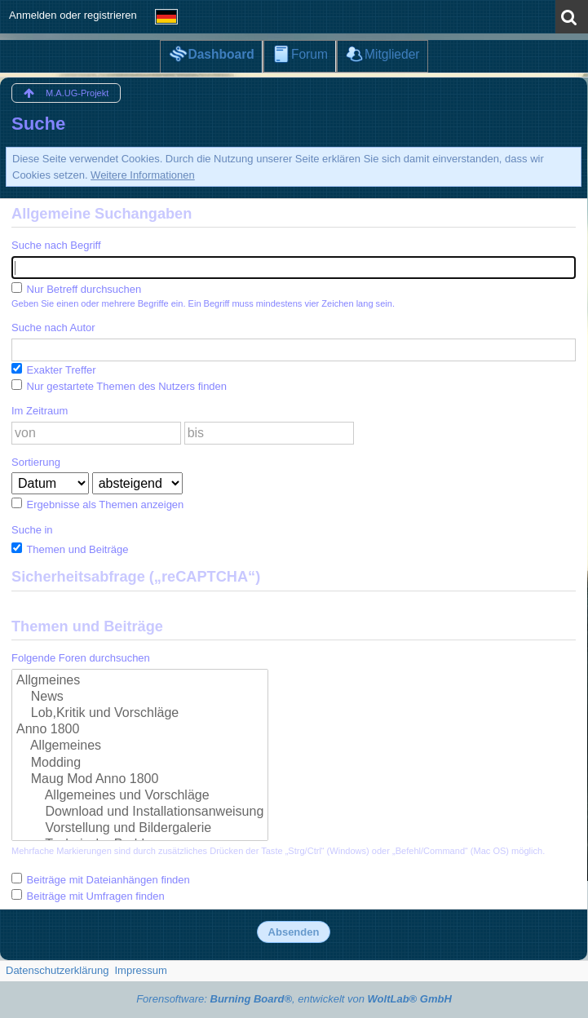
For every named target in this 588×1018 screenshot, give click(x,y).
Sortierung (35, 462)
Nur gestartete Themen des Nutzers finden (119, 385)
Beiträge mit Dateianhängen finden (100, 879)
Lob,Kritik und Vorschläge (140, 714)
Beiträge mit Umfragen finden (88, 895)
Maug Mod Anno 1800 (140, 780)
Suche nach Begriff (56, 245)
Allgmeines (140, 681)
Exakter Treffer (53, 369)
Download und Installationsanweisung (140, 812)
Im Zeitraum (39, 411)
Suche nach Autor (53, 327)
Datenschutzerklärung (57, 970)
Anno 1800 (140, 730)
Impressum (140, 970)
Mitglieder (392, 54)
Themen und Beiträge (69, 548)
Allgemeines (140, 746)
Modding (140, 763)
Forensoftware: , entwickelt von (294, 999)
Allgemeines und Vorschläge (140, 796)
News (140, 697)
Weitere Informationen (143, 175)
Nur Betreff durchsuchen (76, 288)
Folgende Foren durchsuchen (80, 658)
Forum (309, 54)
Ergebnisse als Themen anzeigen (97, 504)
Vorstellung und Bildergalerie (140, 829)
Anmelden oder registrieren (73, 15)
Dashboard (221, 54)
